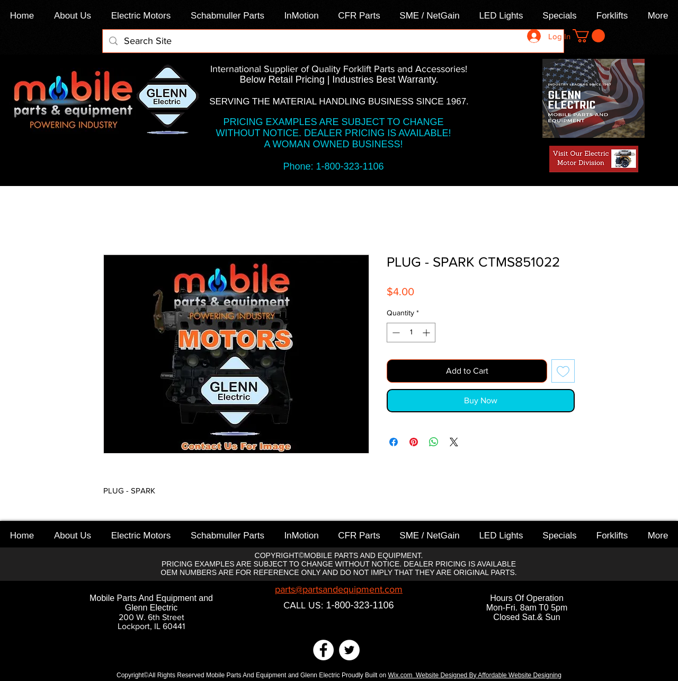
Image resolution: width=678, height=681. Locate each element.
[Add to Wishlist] (563, 371)
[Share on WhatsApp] (433, 442)
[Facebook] (323, 650)
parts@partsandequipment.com (339, 589)
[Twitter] (349, 650)
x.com (405, 675)
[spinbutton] (411, 332)
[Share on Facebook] (393, 442)
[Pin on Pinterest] (413, 442)
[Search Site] (332, 41)
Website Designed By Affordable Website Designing (488, 675)
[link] (589, 35)
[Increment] (427, 332)
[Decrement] (395, 332)
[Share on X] (454, 442)
